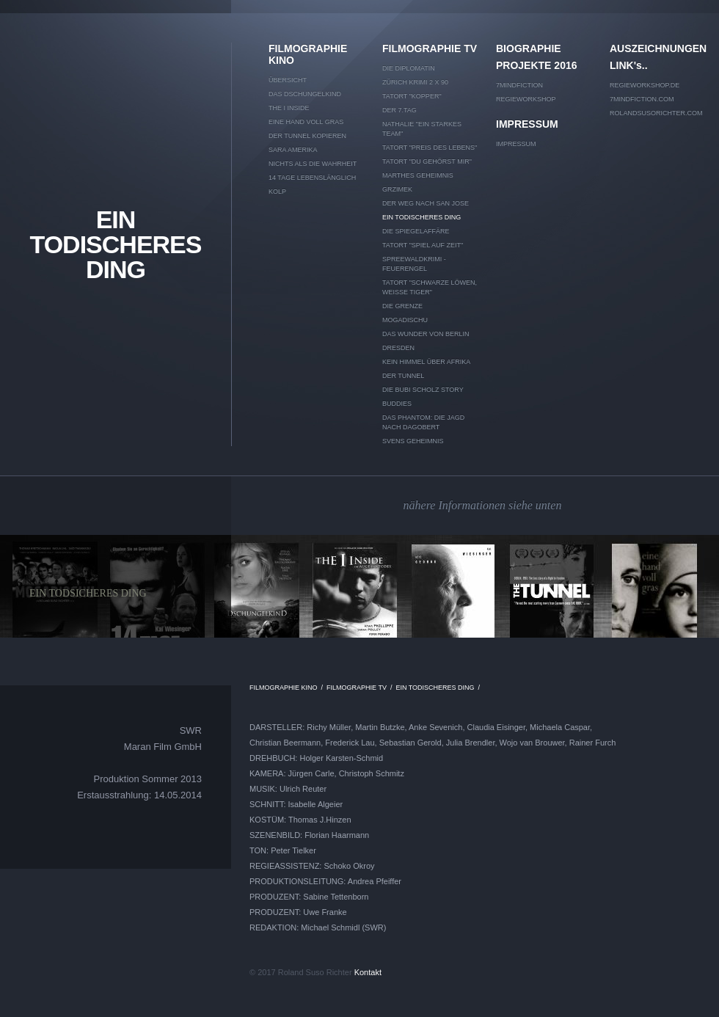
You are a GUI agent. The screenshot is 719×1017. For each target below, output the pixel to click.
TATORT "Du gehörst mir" (427, 161)
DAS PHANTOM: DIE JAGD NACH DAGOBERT (423, 422)
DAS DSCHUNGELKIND (305, 94)
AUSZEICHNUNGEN (657, 48)
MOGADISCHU (405, 320)
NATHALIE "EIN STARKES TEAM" (421, 128)
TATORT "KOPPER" (412, 96)
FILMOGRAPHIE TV (429, 48)
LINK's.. (629, 65)
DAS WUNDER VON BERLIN (426, 334)
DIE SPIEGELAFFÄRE (416, 231)
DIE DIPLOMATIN (408, 68)
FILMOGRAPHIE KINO (308, 54)
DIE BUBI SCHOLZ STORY (423, 389)
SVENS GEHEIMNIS (413, 441)
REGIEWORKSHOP (526, 99)
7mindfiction (519, 85)
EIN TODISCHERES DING (116, 244)
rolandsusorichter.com (656, 113)
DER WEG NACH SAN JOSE (425, 203)
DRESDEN (398, 347)
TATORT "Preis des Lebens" (429, 147)
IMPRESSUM (527, 124)
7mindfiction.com (642, 99)
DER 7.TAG (399, 110)
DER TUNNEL (403, 375)
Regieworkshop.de (644, 85)
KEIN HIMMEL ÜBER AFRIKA (426, 361)
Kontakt (368, 972)
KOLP (277, 191)
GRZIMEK (397, 189)
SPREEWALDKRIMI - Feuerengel (414, 263)
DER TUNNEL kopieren (307, 135)
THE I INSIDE (289, 108)
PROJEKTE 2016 (536, 65)
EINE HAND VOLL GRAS (306, 121)
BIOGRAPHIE (528, 48)
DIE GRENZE (402, 306)
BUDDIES (397, 403)
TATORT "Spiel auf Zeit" (422, 245)
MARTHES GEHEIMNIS (417, 175)
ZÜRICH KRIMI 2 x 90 (415, 82)
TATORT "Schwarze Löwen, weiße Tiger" (429, 287)
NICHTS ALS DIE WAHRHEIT (313, 163)
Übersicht (288, 80)
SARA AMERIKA (293, 149)
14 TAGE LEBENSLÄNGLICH (312, 177)
